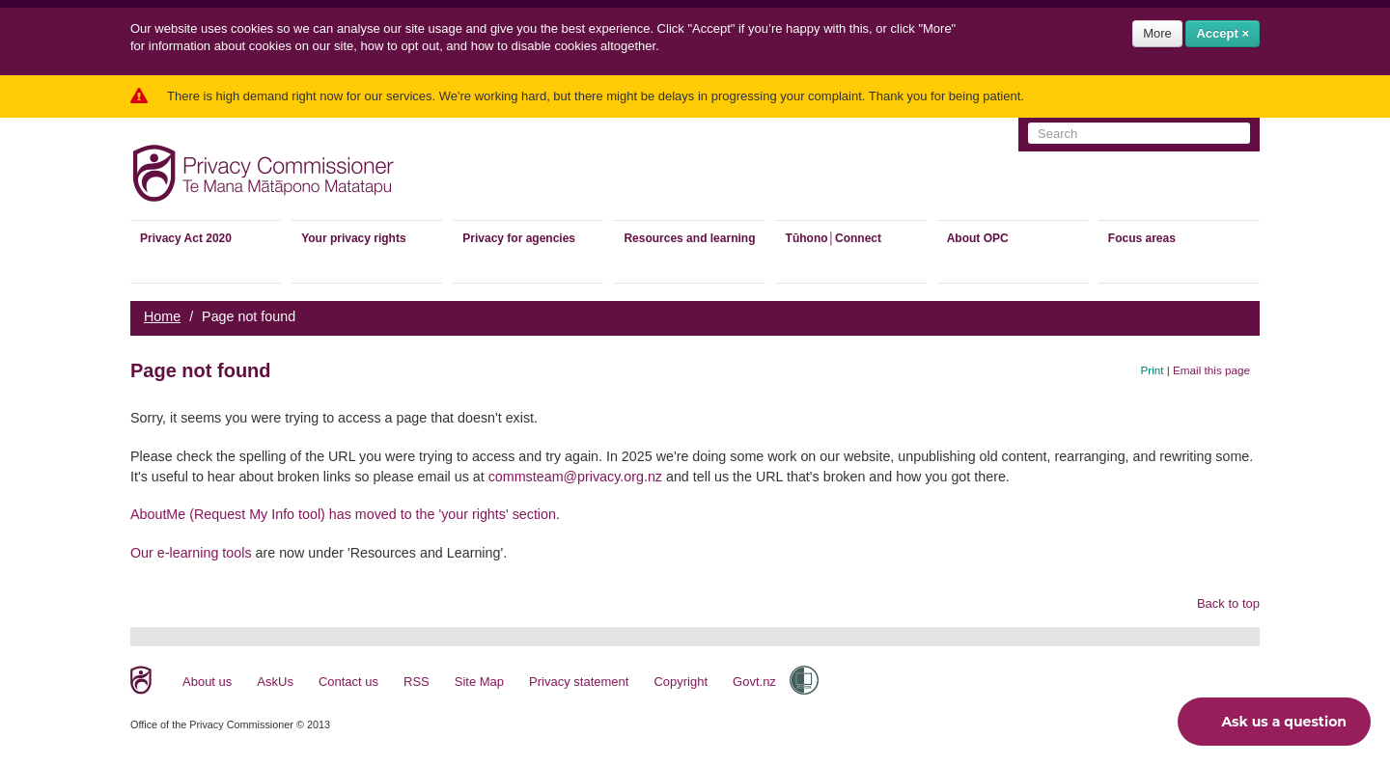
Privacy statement (578, 681)
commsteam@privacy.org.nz (575, 476)
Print (1152, 370)
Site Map (479, 681)
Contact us (348, 681)
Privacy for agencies (518, 238)
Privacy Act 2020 (186, 238)
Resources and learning (689, 238)
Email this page (1211, 370)
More (1157, 33)
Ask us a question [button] (1269, 721)
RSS (416, 681)
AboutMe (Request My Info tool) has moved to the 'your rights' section (343, 514)
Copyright (680, 681)
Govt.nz (754, 681)
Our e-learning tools (191, 552)
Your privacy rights (353, 238)
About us (207, 681)
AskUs (275, 681)
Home (162, 316)
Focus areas (1142, 238)
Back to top (1228, 603)
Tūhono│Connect (833, 238)
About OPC (978, 238)
